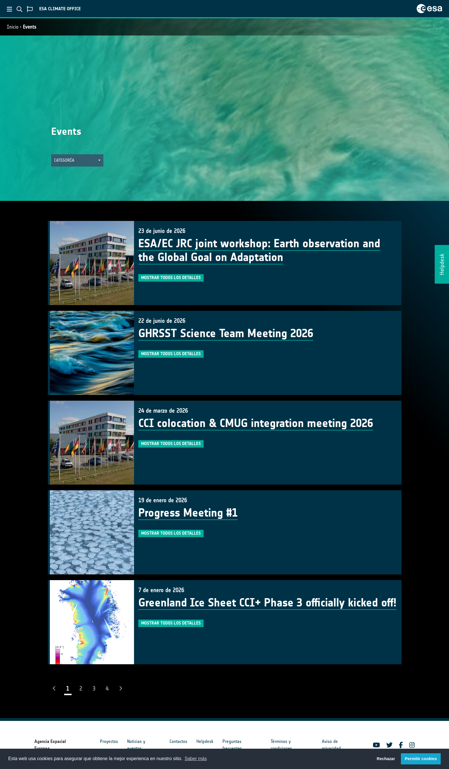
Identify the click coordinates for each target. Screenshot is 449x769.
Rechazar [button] (386, 758)
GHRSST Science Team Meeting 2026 (225, 333)
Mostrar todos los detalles (171, 277)
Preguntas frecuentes (232, 745)
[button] (77, 160)
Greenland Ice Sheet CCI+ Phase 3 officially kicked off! (267, 603)
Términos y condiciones (281, 745)
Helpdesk (204, 741)
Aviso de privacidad (331, 745)
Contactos (178, 741)
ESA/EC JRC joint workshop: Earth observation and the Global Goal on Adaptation (259, 250)
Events (29, 27)
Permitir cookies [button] (421, 758)
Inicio (12, 27)
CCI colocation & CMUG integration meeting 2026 (255, 423)
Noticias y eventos (136, 745)
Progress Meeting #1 (188, 513)
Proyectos (109, 741)
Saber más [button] (196, 758)
